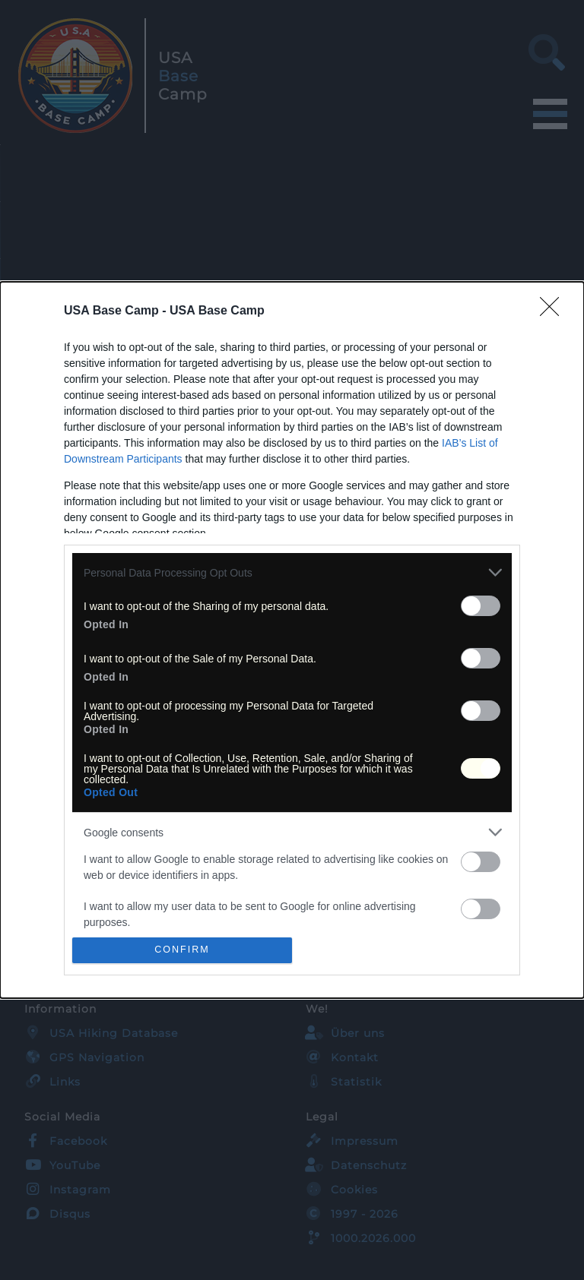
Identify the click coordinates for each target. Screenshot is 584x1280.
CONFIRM (182, 950)
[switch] (480, 606)
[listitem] (292, 572)
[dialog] (292, 640)
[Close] (554, 311)
